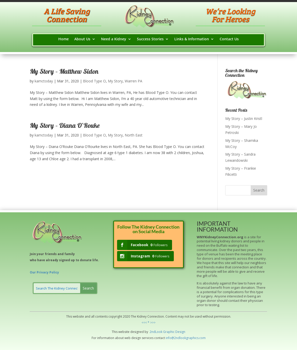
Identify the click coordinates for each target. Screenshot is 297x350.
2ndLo (154, 332)
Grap (166, 332)
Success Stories (150, 39)
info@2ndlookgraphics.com (186, 338)
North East (134, 135)
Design (180, 332)
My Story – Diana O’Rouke (65, 126)
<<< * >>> (148, 322)
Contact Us (229, 39)
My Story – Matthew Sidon (64, 72)
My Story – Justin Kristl (243, 118)
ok (160, 332)
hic (173, 332)
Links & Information (191, 39)
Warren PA (133, 81)
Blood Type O (94, 81)
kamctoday (44, 81)
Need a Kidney (113, 39)
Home (63, 39)
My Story (115, 81)
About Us (82, 39)
